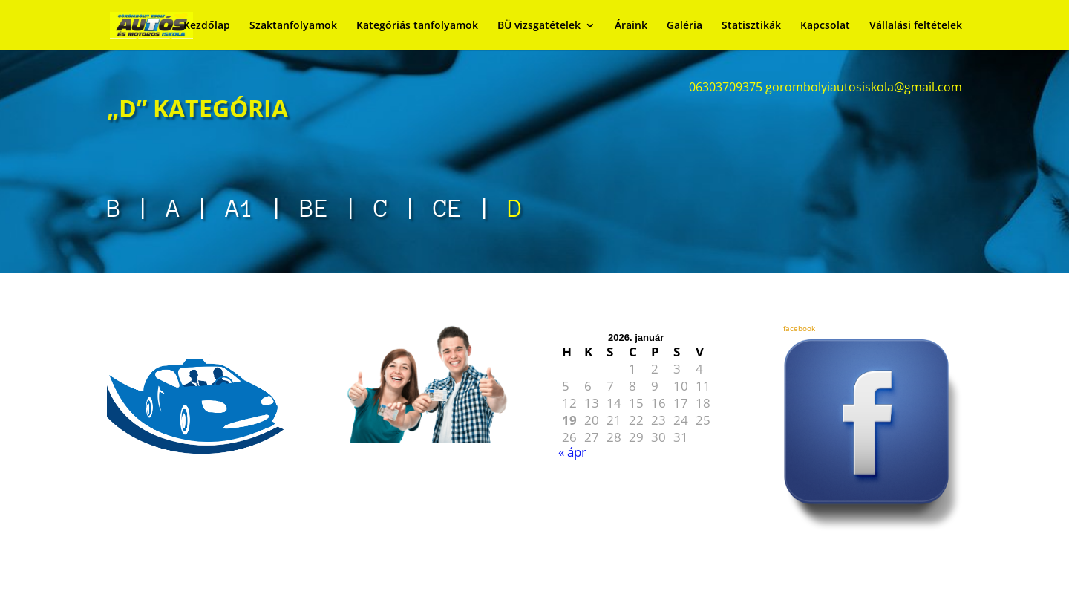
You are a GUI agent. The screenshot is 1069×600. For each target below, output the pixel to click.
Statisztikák (751, 26)
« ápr (572, 451)
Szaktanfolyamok (293, 26)
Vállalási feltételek (915, 26)
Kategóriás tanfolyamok (417, 26)
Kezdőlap (206, 26)
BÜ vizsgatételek (539, 26)
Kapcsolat (825, 26)
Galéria (684, 26)
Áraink (631, 26)
